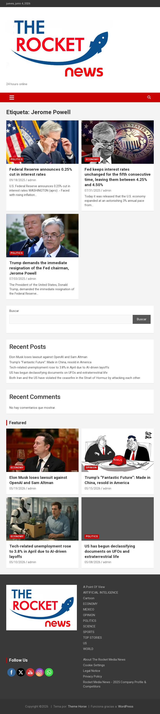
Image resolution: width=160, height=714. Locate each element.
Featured (17, 422)
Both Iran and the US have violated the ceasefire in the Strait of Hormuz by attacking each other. (75, 378)
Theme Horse (77, 706)
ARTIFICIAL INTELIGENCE (100, 592)
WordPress (125, 706)
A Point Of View (94, 587)
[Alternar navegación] (11, 97)
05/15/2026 (92, 488)
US (85, 643)
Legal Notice (91, 671)
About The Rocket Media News (104, 659)
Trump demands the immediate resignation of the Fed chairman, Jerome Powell (39, 267)
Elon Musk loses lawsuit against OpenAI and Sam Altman (48, 357)
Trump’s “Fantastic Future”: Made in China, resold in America (50, 362)
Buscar (14, 311)
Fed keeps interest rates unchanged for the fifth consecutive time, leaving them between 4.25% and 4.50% (118, 177)
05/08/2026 (92, 562)
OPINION (91, 467)
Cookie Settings (94, 665)
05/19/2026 (17, 488)
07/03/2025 (17, 278)
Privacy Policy (92, 676)
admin (32, 180)
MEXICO (88, 609)
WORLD (88, 649)
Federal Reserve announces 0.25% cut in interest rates (40, 172)
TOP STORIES (92, 638)
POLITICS (16, 159)
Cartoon (88, 598)
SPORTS (88, 632)
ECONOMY (92, 159)
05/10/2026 (17, 562)
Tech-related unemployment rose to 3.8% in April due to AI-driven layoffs (59, 367)
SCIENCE (89, 626)
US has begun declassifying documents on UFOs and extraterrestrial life (58, 373)
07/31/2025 (92, 190)
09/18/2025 (17, 180)
